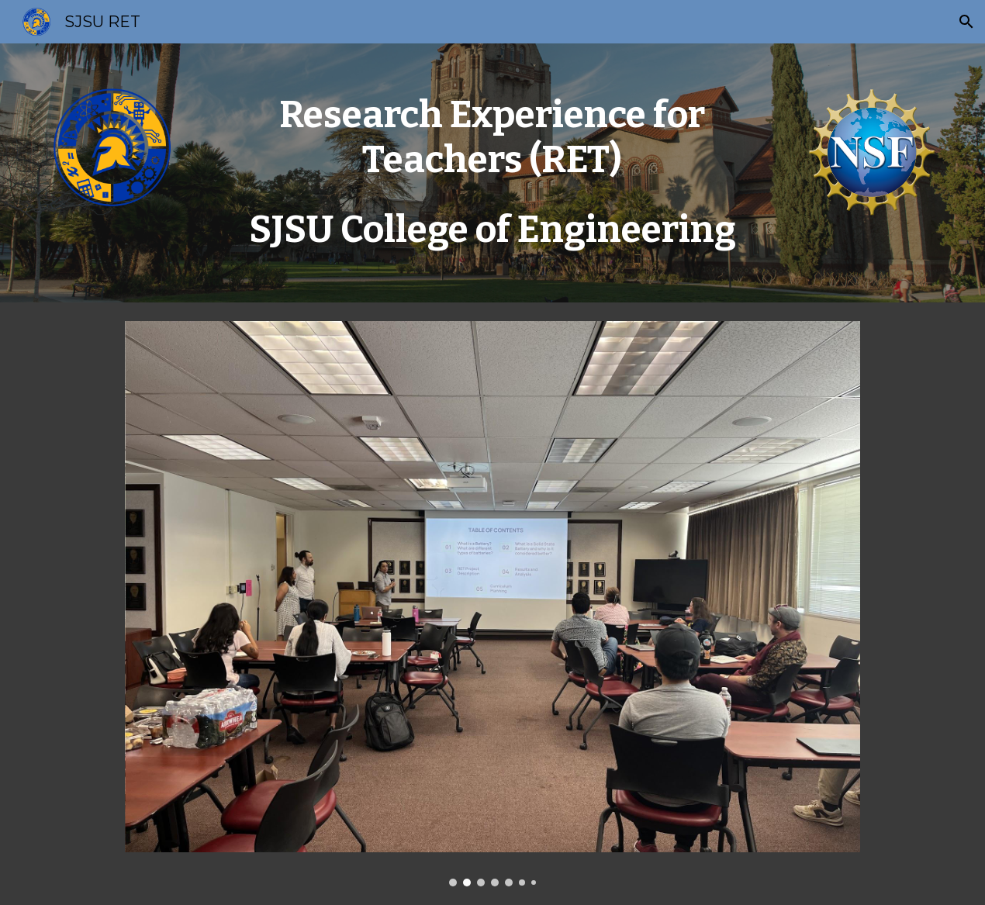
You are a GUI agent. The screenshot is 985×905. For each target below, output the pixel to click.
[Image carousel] (493, 603)
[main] (492, 173)
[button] (966, 21)
